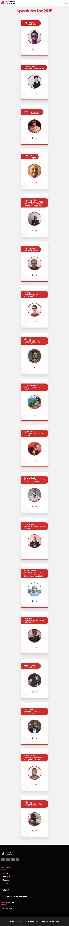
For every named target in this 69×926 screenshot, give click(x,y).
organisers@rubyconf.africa (16, 896)
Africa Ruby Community (50, 921)
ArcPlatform (7, 909)
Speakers (6, 880)
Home (5, 874)
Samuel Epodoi (29, 22)
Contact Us (7, 883)
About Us (6, 877)
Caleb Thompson (30, 66)
